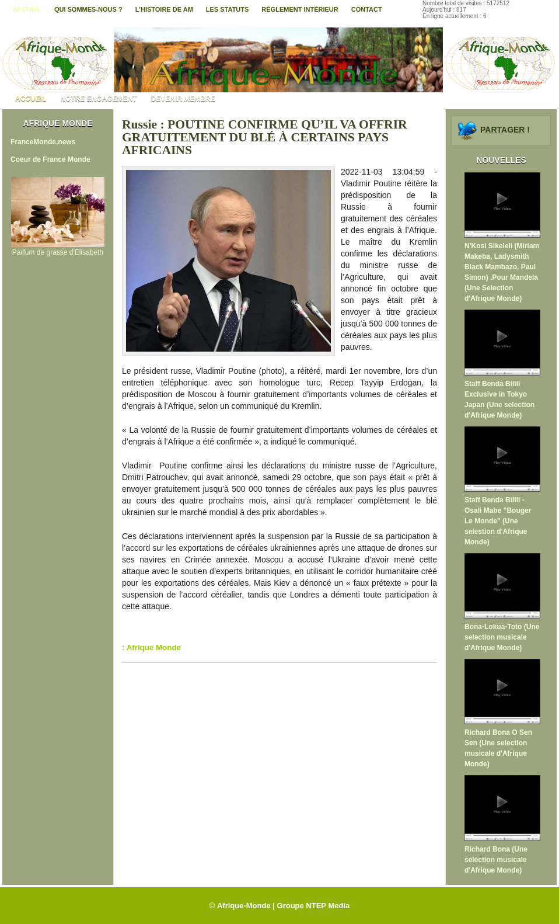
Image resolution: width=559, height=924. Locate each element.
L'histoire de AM (164, 9)
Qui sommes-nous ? (88, 9)
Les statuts (227, 9)
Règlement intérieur (299, 9)
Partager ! (505, 129)
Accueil (27, 9)
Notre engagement (98, 99)
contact (366, 9)
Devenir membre (183, 99)
